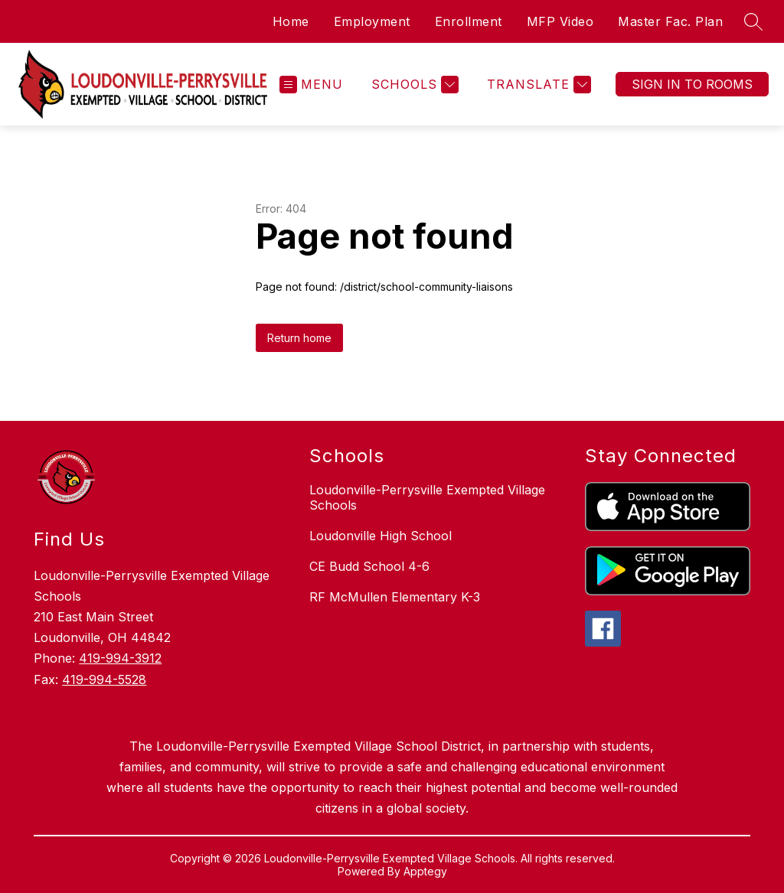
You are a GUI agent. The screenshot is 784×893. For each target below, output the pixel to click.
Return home (299, 337)
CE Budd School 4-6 (369, 566)
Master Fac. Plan (670, 21)
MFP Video (560, 21)
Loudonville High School (380, 535)
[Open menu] (311, 84)
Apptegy (425, 871)
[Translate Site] (537, 84)
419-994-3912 (120, 658)
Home (291, 21)
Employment (372, 21)
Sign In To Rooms (692, 84)
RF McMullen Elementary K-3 (394, 597)
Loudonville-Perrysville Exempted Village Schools (427, 497)
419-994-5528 (104, 679)
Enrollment (468, 21)
